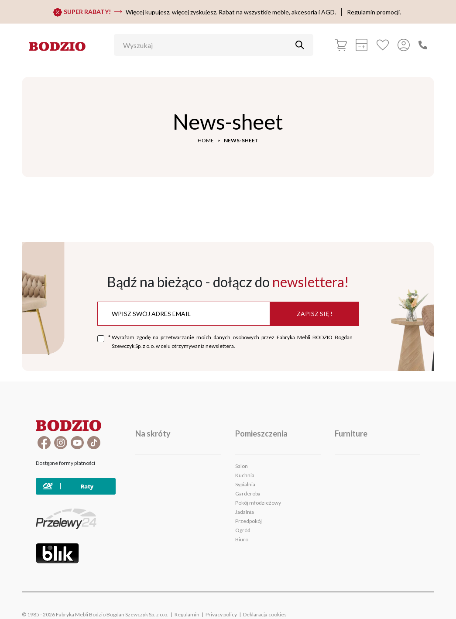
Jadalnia (244, 512)
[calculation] (362, 45)
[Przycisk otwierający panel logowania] (404, 45)
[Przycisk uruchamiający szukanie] (300, 45)
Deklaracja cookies (265, 614)
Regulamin (187, 614)
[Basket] (341, 45)
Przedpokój (248, 521)
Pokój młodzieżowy (258, 502)
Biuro (241, 539)
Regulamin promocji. (374, 12)
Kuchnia (244, 475)
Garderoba (248, 493)
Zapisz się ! (315, 313)
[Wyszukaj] (207, 45)
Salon (241, 466)
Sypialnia (245, 484)
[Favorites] (383, 45)
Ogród (242, 530)
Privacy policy (221, 614)
